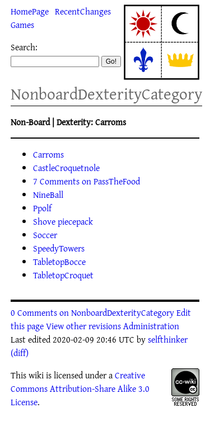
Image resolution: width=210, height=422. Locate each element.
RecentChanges (83, 11)
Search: (24, 47)
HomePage (30, 11)
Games (22, 24)
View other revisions (83, 326)
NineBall (48, 194)
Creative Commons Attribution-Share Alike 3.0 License (80, 388)
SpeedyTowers (59, 248)
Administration (151, 326)
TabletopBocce (59, 261)
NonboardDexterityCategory (106, 94)
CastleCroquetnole (66, 167)
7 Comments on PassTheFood (86, 181)
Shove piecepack (63, 221)
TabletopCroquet (63, 275)
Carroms (48, 154)
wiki (36, 375)
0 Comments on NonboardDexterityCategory (92, 312)
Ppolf (42, 208)
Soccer (45, 234)
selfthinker (168, 339)
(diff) (20, 352)
